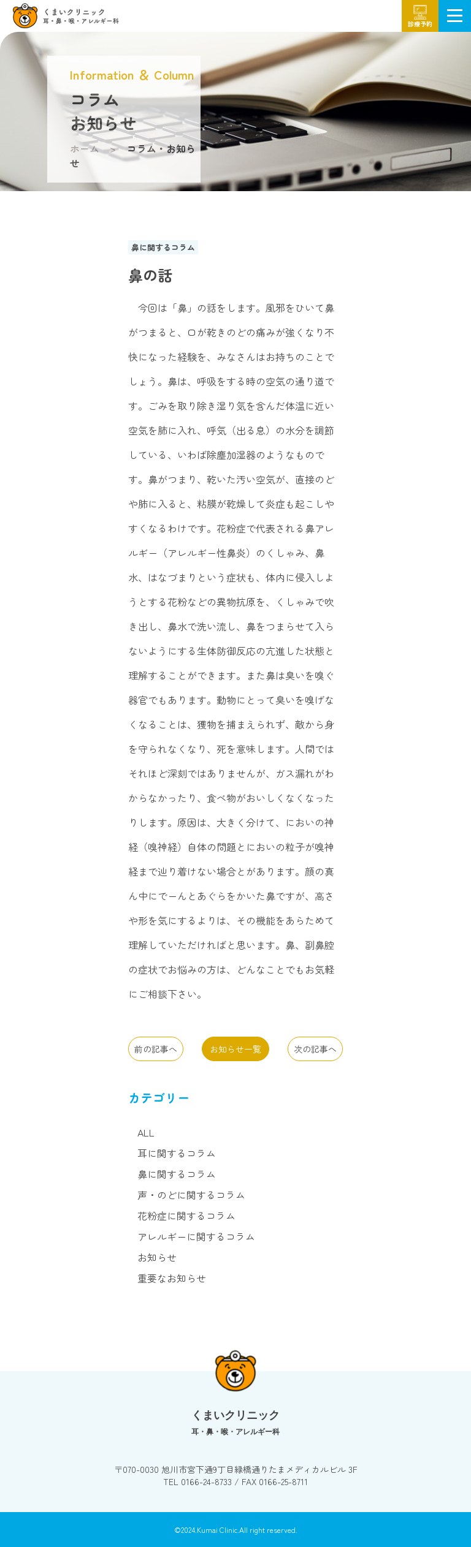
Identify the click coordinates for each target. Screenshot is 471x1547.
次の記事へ (315, 1049)
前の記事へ (155, 1049)
